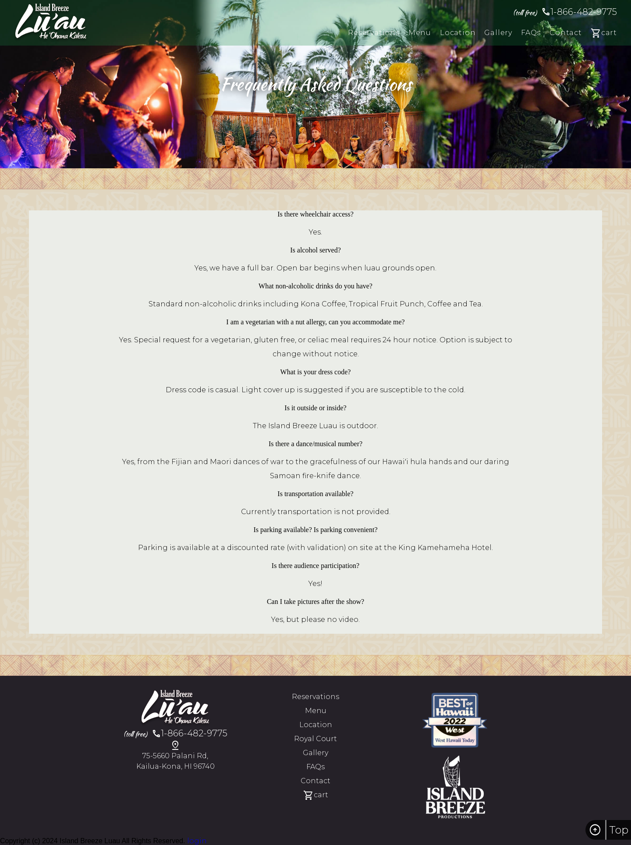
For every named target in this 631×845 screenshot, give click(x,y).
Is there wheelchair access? (315, 214)
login (197, 841)
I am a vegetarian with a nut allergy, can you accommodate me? (315, 322)
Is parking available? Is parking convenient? (316, 529)
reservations (374, 32)
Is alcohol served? (315, 250)
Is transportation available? (315, 493)
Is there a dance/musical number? (315, 443)
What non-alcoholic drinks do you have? (315, 286)
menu (419, 32)
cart (604, 33)
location (457, 32)
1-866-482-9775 (565, 12)
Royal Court (315, 739)
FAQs (531, 32)
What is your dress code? (315, 372)
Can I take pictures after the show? (315, 601)
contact (565, 32)
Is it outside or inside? (315, 408)
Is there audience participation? (315, 565)
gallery (498, 32)
